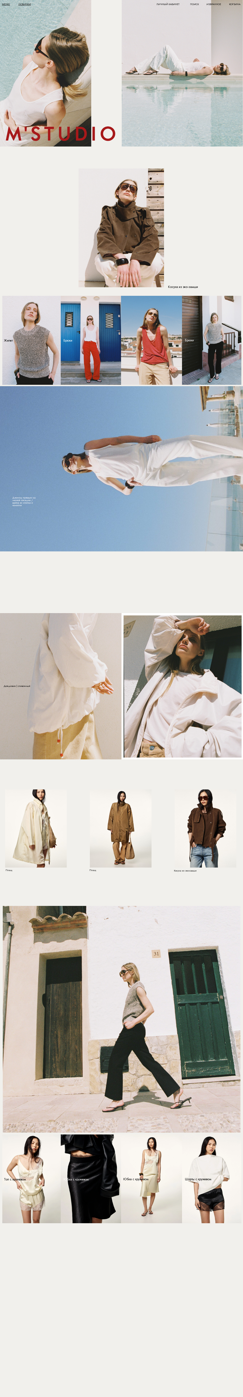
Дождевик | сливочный (17, 686)
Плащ (9, 870)
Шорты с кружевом (198, 1179)
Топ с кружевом (15, 1179)
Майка (127, 340)
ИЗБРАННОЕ (214, 4)
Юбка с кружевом (76, 1179)
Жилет (8, 340)
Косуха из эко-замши (183, 286)
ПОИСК (194, 4)
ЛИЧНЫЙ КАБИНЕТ (168, 4)
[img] (182, 73)
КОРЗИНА (234, 4)
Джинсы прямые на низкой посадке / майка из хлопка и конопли (24, 501)
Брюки (189, 340)
